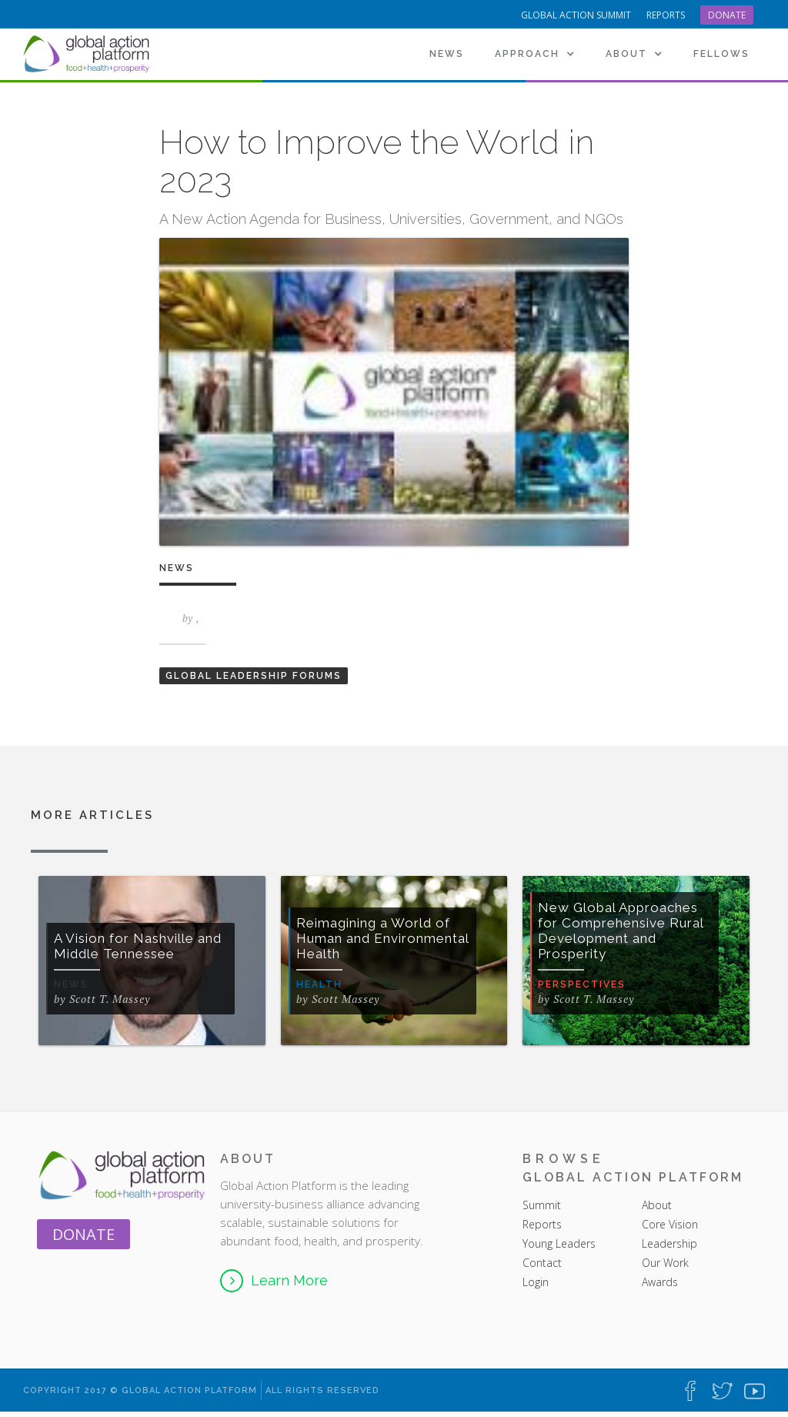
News (446, 53)
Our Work (665, 1262)
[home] (88, 54)
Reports (542, 1224)
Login (536, 1282)
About (658, 1205)
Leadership (669, 1243)
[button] (534, 53)
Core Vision (670, 1224)
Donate (727, 15)
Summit (542, 1205)
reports (665, 15)
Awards (660, 1282)
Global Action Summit (576, 15)
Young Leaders (559, 1243)
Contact (542, 1262)
